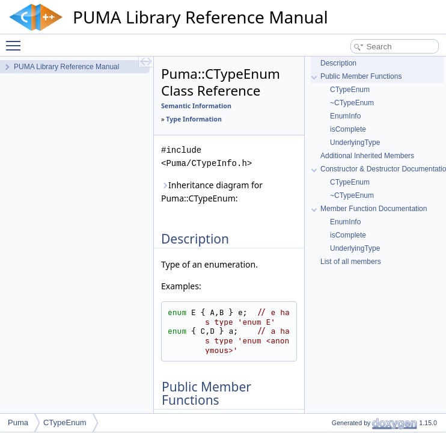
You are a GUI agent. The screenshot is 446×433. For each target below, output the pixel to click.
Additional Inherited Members (367, 156)
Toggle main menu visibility (16, 40)
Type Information (194, 119)
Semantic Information (196, 106)
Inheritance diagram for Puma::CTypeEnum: (212, 191)
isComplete (348, 129)
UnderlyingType (355, 142)
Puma (18, 422)
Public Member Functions (361, 76)
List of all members (350, 261)
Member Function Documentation (373, 208)
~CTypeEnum (352, 103)
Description (338, 63)
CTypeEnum (350, 89)
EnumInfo (345, 116)
